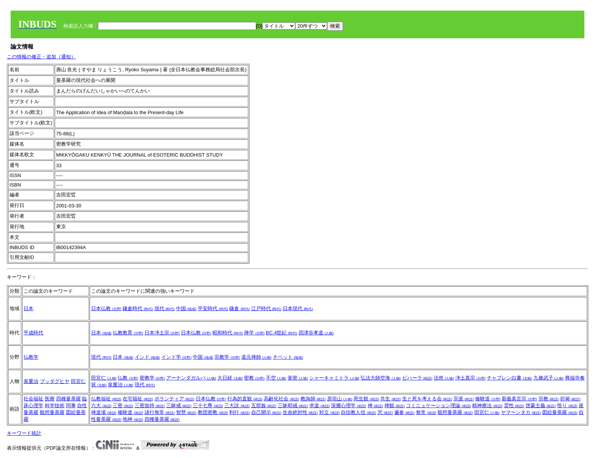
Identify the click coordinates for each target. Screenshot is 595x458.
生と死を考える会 (427, 399)
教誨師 (313, 399)
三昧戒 (179, 405)
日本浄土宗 (162, 333)
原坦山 (340, 399)
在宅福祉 (138, 399)
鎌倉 (239, 308)
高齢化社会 (281, 399)
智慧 (186, 412)
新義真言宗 (519, 399)
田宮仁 (78, 381)
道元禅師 (256, 357)
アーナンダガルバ (191, 378)
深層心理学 (348, 405)
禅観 (394, 405)
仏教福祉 (106, 399)
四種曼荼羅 (68, 399)
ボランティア (174, 399)
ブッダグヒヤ (54, 381)
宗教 (548, 399)
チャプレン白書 (509, 378)
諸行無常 (160, 412)
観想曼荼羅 (52, 412)
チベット (288, 357)
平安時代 (213, 308)
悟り (567, 405)
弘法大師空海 (380, 378)
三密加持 (150, 405)
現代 (164, 308)
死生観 (366, 399)
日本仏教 (106, 308)
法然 (444, 378)
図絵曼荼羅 (560, 412)
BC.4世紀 (282, 333)
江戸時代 (266, 308)
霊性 (514, 405)
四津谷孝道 (316, 333)
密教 (254, 378)
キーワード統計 (24, 433)
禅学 (254, 333)
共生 (390, 399)
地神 (133, 419)
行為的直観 (245, 399)
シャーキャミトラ (334, 378)
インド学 (176, 357)
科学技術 (55, 405)
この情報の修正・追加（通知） (41, 57)
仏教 (128, 378)
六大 (101, 405)
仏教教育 (128, 333)
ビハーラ (417, 378)
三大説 (237, 405)
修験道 (488, 399)
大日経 (230, 378)
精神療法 (487, 405)
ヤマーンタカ (521, 412)
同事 (71, 405)
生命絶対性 (300, 412)
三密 (123, 405)
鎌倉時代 (138, 308)
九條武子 (549, 378)
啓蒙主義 (541, 405)
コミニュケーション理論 (438, 405)
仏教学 (31, 357)
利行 (239, 412)
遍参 (404, 412)
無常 (426, 412)
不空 (276, 378)
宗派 (463, 399)
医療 (50, 399)
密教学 (152, 378)
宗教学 (227, 357)
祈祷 (570, 399)
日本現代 (298, 308)
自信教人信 (358, 412)
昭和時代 (227, 333)
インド (147, 357)
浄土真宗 (470, 378)
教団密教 (213, 412)
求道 (319, 405)
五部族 (264, 405)
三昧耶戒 (293, 405)
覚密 (298, 378)
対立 (329, 412)
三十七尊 (208, 405)
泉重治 (31, 381)
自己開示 (266, 412)
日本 (28, 308)
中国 (186, 308)
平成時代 (33, 333)
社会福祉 (33, 399)
